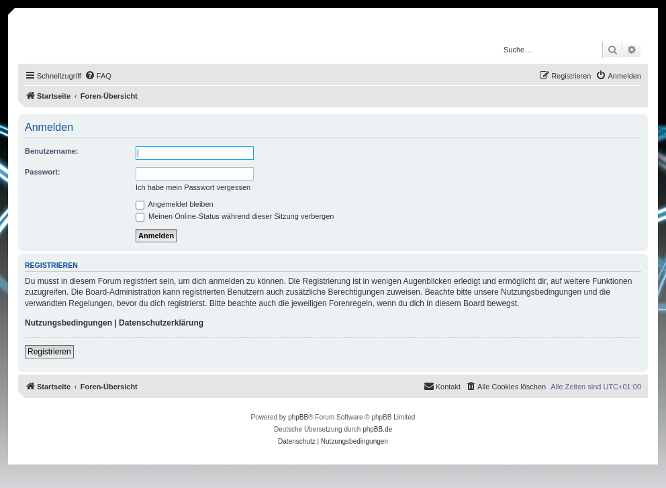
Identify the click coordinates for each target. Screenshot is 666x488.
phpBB (298, 417)
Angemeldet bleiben (174, 204)
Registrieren (49, 351)
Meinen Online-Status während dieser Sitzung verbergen (235, 216)
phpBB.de (377, 429)
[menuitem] (98, 76)
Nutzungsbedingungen (68, 323)
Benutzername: (51, 151)
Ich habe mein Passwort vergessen (193, 187)
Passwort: (42, 172)
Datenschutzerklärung (161, 323)
